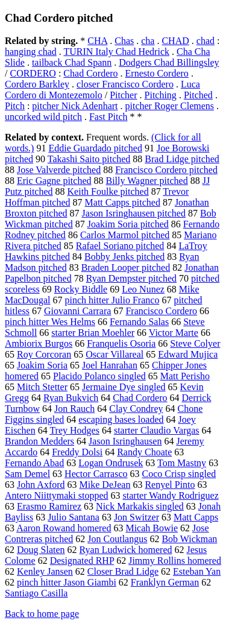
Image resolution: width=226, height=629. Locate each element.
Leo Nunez (143, 289)
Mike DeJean (105, 484)
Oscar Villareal (114, 354)
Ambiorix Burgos (38, 343)
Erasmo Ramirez (49, 506)
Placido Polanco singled (99, 376)
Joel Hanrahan (109, 365)
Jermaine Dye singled (124, 387)
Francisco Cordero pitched (166, 170)
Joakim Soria (42, 365)
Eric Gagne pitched (54, 180)
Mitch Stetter (42, 387)
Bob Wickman (189, 539)
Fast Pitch (108, 117)
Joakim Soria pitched (128, 224)
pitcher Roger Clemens (170, 106)
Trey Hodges (74, 430)
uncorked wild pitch (43, 117)
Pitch (15, 106)
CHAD (175, 41)
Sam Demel (27, 474)
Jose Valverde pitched (59, 170)
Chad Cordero (90, 73)
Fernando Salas (139, 322)
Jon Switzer (136, 517)
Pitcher (123, 95)
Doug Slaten (41, 550)
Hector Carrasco (95, 474)
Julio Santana (73, 517)
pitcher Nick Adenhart (75, 106)
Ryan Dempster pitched (131, 278)
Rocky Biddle (80, 289)
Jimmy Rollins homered (174, 560)
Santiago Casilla (36, 593)
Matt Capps (196, 517)
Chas (124, 41)
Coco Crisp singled (179, 474)
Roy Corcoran (44, 354)
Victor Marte (173, 332)
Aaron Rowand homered (63, 528)
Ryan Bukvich (70, 398)
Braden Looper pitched (126, 267)
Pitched (198, 95)
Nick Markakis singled (140, 506)
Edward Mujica (188, 354)
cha (147, 41)
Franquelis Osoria (121, 343)
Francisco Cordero (161, 311)
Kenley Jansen (45, 571)
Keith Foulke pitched (108, 191)
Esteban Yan (197, 571)
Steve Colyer (195, 343)
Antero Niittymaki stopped (56, 495)
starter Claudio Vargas (156, 430)
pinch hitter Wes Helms (50, 322)
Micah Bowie (151, 528)
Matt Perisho (185, 376)
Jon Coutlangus (117, 539)
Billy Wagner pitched (147, 180)
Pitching (161, 95)
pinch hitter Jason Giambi (66, 582)
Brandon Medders (39, 441)
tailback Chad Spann (71, 62)
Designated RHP (82, 560)
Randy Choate (144, 452)
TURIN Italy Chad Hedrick (116, 51)
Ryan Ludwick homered (126, 550)
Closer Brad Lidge (123, 571)
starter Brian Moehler (92, 332)
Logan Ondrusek (110, 463)
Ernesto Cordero (157, 73)
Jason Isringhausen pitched (134, 213)
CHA (97, 41)
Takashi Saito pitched (89, 159)
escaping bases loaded (120, 419)
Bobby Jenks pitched (124, 256)
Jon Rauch (74, 408)
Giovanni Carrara (77, 311)
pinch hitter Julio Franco (112, 300)
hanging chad (31, 51)
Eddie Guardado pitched (95, 148)
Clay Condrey (136, 408)
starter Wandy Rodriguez (171, 495)
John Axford (41, 484)
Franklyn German (165, 582)
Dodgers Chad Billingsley (169, 62)
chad (205, 41)
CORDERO (32, 73)
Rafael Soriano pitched (120, 246)
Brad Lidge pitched (182, 159)
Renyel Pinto (170, 484)
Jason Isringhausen (125, 441)
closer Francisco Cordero (125, 84)
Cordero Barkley (37, 84)
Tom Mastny (181, 463)
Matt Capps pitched (122, 202)
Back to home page (42, 613)
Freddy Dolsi (77, 452)
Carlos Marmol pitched (124, 235)
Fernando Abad (34, 463)
